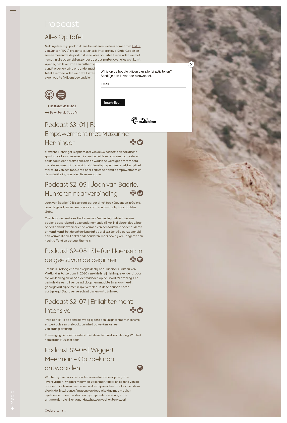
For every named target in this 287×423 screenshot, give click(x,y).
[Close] (191, 64)
